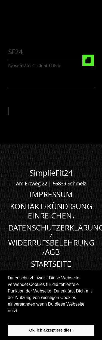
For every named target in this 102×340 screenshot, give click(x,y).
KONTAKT (26, 206)
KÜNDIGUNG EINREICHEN (60, 211)
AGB (52, 252)
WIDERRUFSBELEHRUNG (51, 243)
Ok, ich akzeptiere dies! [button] (51, 330)
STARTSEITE (51, 264)
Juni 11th (48, 65)
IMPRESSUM (51, 194)
